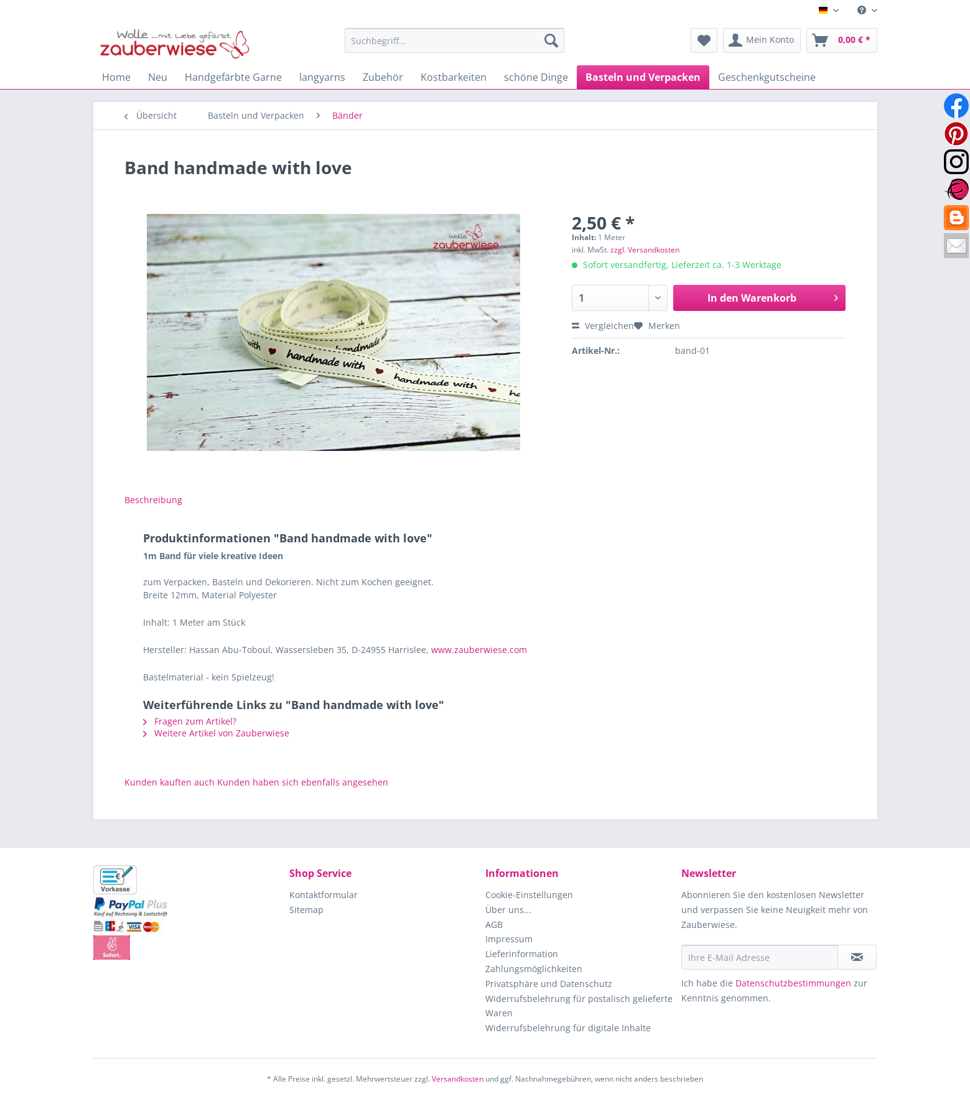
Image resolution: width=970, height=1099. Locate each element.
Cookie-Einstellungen (529, 895)
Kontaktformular (323, 895)
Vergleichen (603, 326)
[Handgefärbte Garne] (233, 77)
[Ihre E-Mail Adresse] (759, 957)
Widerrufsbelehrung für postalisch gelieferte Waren (579, 1006)
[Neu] (157, 77)
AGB (494, 924)
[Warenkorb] (841, 40)
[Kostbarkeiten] (453, 77)
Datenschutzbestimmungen (793, 983)
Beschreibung (153, 500)
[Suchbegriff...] (454, 40)
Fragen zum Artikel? (189, 721)
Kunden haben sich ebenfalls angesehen (302, 782)
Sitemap (306, 910)
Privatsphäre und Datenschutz (548, 984)
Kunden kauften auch (169, 782)
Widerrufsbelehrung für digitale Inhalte (568, 1028)
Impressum (509, 939)
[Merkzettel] (704, 40)
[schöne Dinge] (536, 77)
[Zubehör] (383, 77)
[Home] (116, 77)
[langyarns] (322, 77)
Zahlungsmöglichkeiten (533, 969)
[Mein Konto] (762, 40)
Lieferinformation (521, 954)
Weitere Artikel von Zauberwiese (216, 733)
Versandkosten (457, 1078)
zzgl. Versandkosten (644, 249)
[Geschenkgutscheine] (766, 77)
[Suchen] (551, 40)
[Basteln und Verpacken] (643, 77)
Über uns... (508, 910)
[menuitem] (862, 10)
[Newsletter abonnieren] (857, 957)
